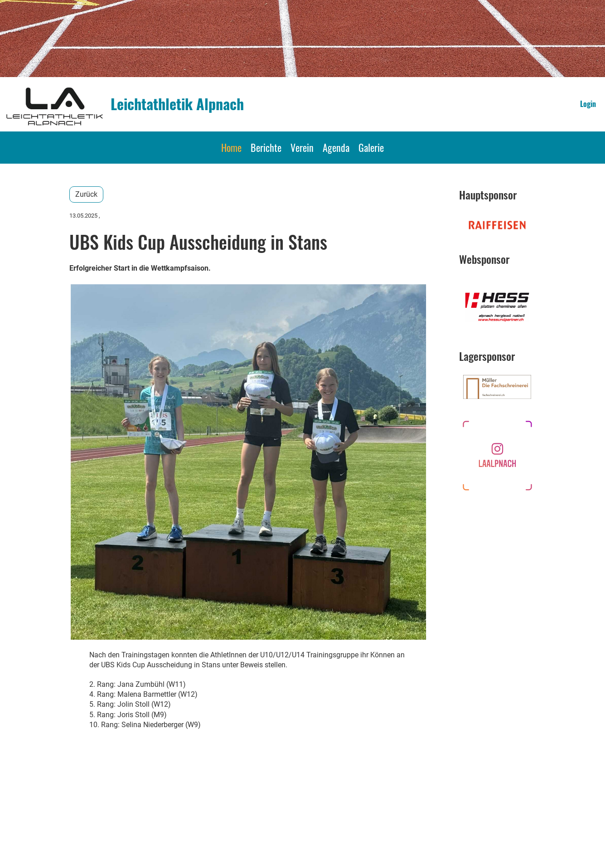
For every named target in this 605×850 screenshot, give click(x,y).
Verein (302, 147)
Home (231, 147)
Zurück (86, 194)
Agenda (336, 147)
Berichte (266, 147)
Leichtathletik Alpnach (177, 104)
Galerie (371, 147)
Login (588, 103)
